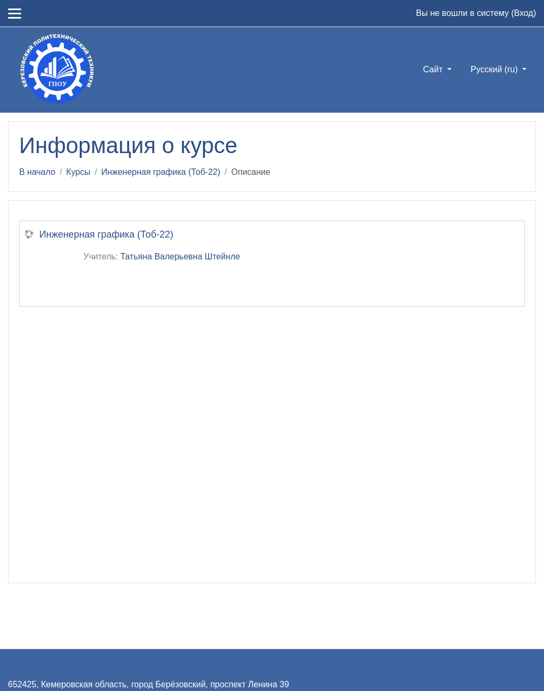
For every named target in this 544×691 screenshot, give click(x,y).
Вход (523, 13)
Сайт (434, 69)
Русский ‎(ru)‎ (495, 69)
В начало (37, 171)
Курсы (78, 171)
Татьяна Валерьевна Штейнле (180, 256)
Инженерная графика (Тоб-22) (160, 171)
